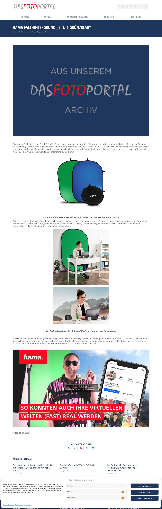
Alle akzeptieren (145, 486)
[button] (157, 480)
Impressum (27, 505)
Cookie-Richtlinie (8, 505)
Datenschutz (19, 505)
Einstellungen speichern (144, 498)
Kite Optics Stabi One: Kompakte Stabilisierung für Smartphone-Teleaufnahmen (122, 468)
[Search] (132, 6)
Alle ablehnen (145, 492)
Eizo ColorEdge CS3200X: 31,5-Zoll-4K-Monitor (77, 466)
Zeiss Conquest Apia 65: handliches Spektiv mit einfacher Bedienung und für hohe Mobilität (33, 468)
